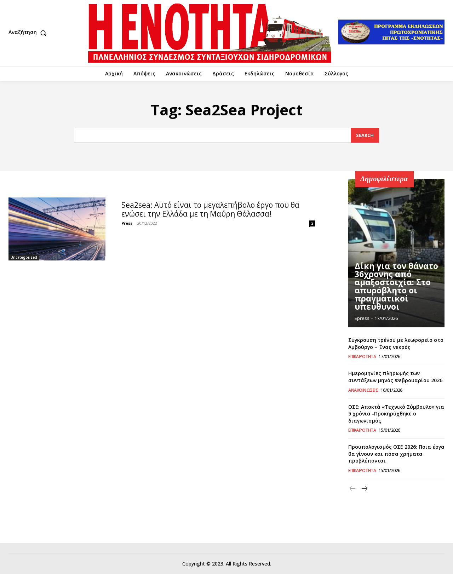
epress (362, 318)
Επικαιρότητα (362, 357)
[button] (29, 32)
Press (126, 223)
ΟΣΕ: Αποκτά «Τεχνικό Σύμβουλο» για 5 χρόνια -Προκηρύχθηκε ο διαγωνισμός (396, 413)
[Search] (365, 135)
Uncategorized (24, 257)
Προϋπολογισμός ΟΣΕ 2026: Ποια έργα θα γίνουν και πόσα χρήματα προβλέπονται (396, 453)
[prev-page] (352, 488)
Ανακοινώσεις (363, 390)
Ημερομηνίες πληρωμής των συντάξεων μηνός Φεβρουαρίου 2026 (395, 377)
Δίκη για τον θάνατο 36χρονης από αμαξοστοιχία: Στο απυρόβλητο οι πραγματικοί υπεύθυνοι (392, 289)
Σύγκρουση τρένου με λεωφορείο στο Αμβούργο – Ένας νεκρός (395, 343)
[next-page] (364, 488)
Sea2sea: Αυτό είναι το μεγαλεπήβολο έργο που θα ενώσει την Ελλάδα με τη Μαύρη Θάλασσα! (210, 209)
